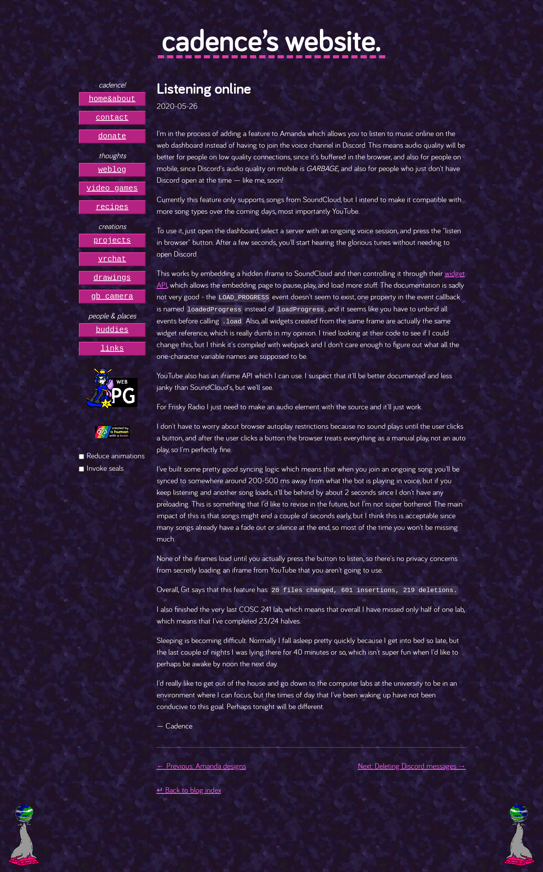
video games (112, 188)
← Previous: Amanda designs (201, 764)
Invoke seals (105, 468)
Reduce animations (116, 455)
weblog (112, 169)
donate (112, 136)
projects (112, 240)
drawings (112, 278)
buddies (112, 330)
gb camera (112, 296)
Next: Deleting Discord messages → (412, 764)
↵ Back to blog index (189, 788)
